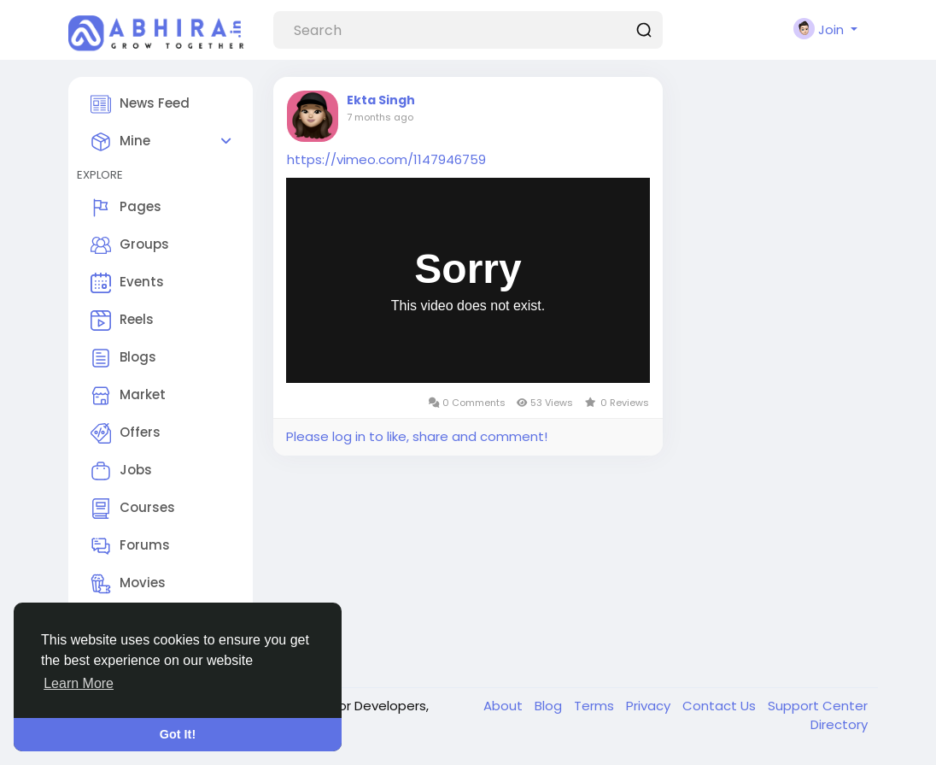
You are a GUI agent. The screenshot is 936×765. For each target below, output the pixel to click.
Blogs (123, 358)
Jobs (121, 471)
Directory (839, 724)
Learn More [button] (79, 683)
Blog (550, 706)
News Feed (140, 104)
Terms (595, 706)
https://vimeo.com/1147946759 (386, 159)
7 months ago (380, 117)
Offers (126, 433)
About (504, 706)
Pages (126, 207)
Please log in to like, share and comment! (416, 436)
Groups (130, 245)
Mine (120, 142)
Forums (130, 546)
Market (128, 395)
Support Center (818, 706)
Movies (128, 584)
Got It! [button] (178, 734)
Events (127, 283)
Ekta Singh (381, 100)
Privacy (650, 706)
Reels (122, 320)
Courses (133, 508)
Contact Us (720, 706)
